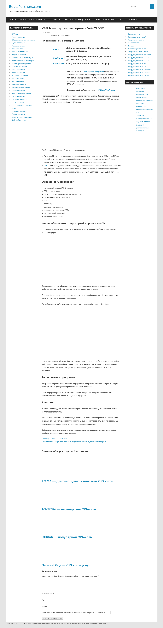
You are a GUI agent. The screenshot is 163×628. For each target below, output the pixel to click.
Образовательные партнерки (23, 40)
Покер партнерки (18, 114)
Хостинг (131, 46)
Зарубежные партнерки (21, 87)
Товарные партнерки (20, 52)
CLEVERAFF (59, 58)
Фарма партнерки (19, 55)
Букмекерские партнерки (21, 64)
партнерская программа (94, 71)
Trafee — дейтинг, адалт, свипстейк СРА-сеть (77, 481)
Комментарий (48, 596)
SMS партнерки (18, 81)
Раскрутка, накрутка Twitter (139, 75)
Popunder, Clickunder (20, 75)
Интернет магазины (19, 111)
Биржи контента (134, 34)
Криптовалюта (133, 43)
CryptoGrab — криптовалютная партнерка (142, 128)
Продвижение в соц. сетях (138, 52)
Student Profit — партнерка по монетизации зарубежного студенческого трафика (74, 442)
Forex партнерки (18, 72)
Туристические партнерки (22, 117)
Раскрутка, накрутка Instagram (139, 55)
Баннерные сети (18, 90)
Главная (12, 20)
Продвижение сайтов (136, 40)
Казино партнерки (19, 37)
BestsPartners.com (25, 6)
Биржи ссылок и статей (137, 37)
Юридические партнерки (21, 93)
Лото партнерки (18, 102)
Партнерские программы (31, 20)
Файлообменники (19, 120)
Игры (14, 108)
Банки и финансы (19, 84)
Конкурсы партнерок (104, 20)
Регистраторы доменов (137, 49)
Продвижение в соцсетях (76, 20)
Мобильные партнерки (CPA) (23, 58)
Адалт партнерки (18, 70)
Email (44, 609)
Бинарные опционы (19, 99)
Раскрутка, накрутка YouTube (139, 61)
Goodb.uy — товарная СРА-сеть (54, 439)
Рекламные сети (18, 46)
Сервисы (54, 20)
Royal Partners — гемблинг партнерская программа (144, 100)
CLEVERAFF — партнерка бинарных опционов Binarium (144, 119)
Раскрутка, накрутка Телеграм (139, 72)
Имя (44, 603)
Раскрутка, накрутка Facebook (139, 70)
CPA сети (46, 32)
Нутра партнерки (18, 43)
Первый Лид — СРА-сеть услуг (66, 565)
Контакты (132, 20)
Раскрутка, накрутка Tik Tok (138, 58)
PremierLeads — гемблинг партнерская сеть (144, 110)
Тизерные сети (17, 49)
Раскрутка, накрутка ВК (137, 64)
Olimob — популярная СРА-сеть (67, 537)
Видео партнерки (18, 96)
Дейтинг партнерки (19, 66)
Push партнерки (18, 78)
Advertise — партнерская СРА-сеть (69, 509)
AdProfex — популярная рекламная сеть (142, 91)
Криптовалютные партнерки (23, 61)
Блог (121, 20)
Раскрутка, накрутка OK (137, 66)
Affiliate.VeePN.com (106, 90)
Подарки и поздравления (21, 105)
